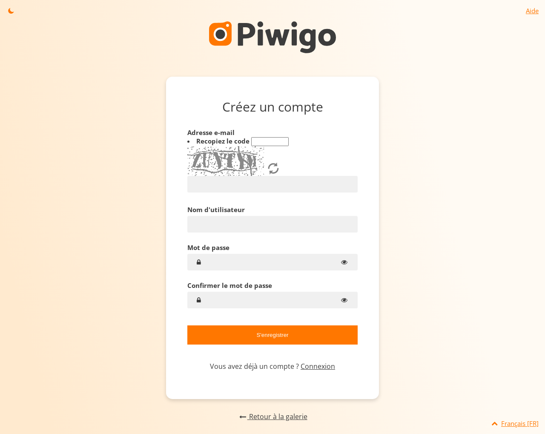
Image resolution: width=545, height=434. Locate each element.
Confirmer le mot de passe (229, 285)
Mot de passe (208, 247)
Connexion (318, 366)
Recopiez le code (223, 141)
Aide (532, 10)
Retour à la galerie (272, 416)
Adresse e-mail (272, 160)
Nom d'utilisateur (216, 209)
